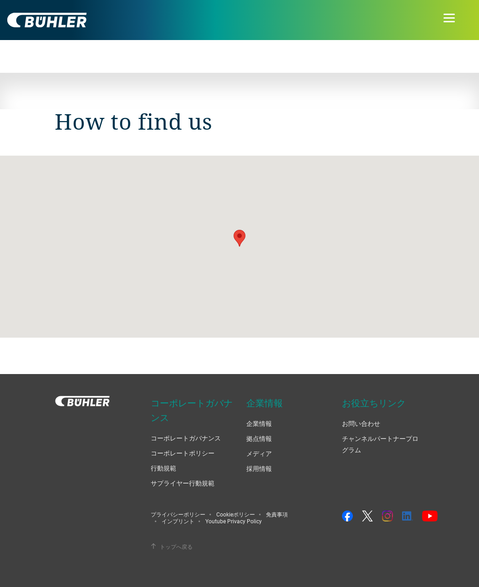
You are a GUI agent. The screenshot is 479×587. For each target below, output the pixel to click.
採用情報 (259, 468)
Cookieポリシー (235, 514)
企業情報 (259, 423)
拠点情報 (259, 438)
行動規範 (163, 468)
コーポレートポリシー (182, 453)
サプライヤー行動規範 (182, 483)
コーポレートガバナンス (186, 438)
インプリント (178, 521)
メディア (259, 453)
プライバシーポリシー (178, 514)
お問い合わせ (361, 423)
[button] (239, 238)
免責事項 (277, 514)
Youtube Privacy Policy (233, 521)
